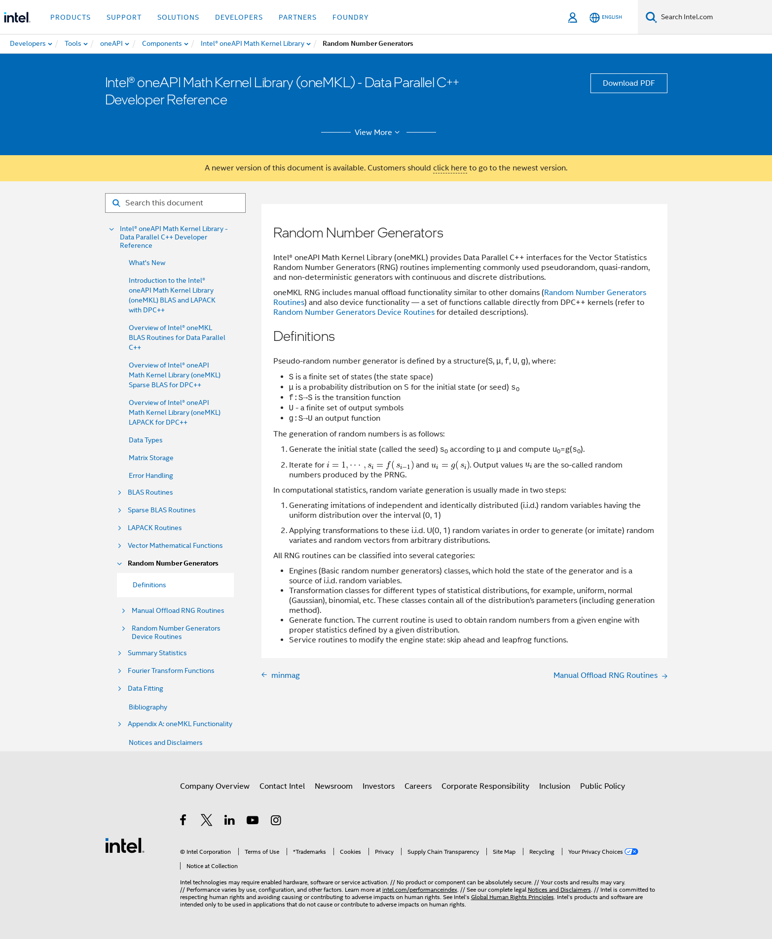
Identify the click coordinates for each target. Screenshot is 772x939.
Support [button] (124, 17)
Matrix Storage (151, 457)
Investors (379, 786)
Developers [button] (239, 17)
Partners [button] (298, 17)
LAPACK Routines (155, 528)
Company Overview (215, 786)
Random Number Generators (173, 563)
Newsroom (334, 786)
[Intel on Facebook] (183, 822)
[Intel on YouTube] (253, 822)
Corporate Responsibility (485, 786)
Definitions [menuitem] (149, 584)
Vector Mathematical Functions (175, 545)
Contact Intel (282, 786)
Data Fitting (145, 688)
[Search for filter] (175, 203)
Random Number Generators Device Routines (176, 632)
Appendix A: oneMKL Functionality (180, 724)
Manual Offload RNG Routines (178, 610)
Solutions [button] (178, 17)
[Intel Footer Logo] (125, 845)
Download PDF (629, 83)
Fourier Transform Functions (171, 671)
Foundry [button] (350, 17)
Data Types (146, 440)
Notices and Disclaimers (166, 742)
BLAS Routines (150, 492)
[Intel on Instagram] (276, 822)
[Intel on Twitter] (207, 822)
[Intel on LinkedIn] (230, 822)
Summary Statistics (157, 653)
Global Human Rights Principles (512, 897)
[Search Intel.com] (714, 17)
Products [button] (70, 17)
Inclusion (554, 786)
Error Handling (151, 475)
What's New (147, 262)
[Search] (651, 17)
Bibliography (148, 707)
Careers (418, 786)
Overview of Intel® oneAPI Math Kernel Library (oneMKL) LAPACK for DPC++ (175, 412)
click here (450, 168)
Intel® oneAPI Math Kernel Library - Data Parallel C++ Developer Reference (174, 237)
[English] (606, 17)
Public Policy (602, 786)
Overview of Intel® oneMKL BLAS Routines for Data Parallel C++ (177, 337)
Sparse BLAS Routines (162, 510)
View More (379, 132)
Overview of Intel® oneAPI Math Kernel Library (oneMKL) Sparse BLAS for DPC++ (175, 375)
